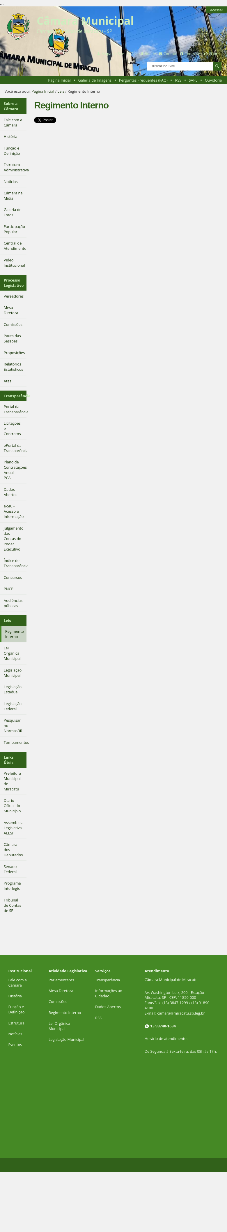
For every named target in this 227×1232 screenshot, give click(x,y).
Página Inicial (59, 80)
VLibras (215, 53)
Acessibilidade (143, 53)
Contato (171, 53)
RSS (178, 80)
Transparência (15, 395)
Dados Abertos (108, 1006)
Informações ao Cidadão (108, 993)
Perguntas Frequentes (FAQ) (143, 80)
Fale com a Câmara (17, 982)
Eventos (15, 1044)
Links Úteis (9, 760)
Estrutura (16, 1023)
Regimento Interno (65, 1012)
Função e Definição (16, 1009)
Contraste (193, 53)
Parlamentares (61, 980)
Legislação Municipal (66, 1039)
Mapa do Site (113, 53)
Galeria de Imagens (94, 80)
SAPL (193, 80)
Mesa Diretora (61, 990)
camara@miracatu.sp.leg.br (181, 1013)
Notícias (15, 1033)
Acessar (216, 10)
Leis (61, 91)
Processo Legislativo (14, 282)
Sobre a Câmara (11, 106)
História (15, 996)
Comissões (58, 1001)
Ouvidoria (213, 80)
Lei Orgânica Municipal (59, 1026)
